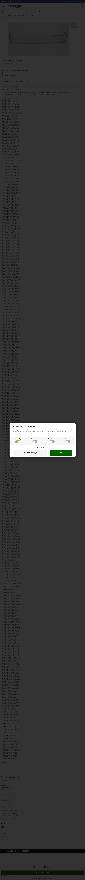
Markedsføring (34, 440)
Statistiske (68, 440)
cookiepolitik (27, 433)
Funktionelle (52, 440)
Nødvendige (18, 440)
